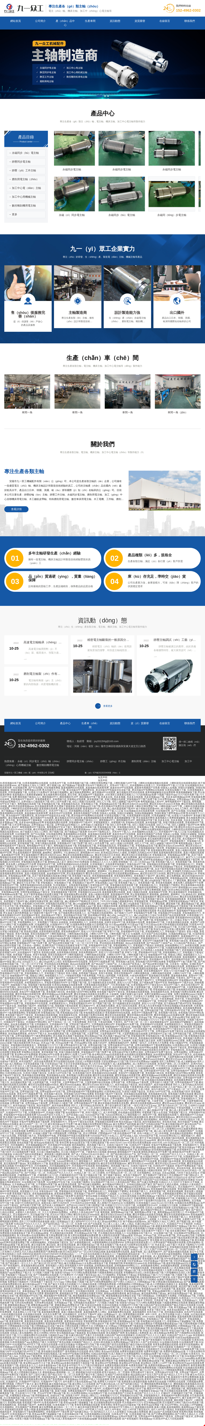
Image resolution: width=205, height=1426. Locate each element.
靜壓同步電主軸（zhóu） (81, 761)
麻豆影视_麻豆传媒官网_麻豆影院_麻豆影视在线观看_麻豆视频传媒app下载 (60, 1244)
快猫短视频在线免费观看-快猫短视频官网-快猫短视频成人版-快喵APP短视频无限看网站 (45, 1353)
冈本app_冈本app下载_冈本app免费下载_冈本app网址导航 (47, 996)
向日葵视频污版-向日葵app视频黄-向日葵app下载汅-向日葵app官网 (127, 924)
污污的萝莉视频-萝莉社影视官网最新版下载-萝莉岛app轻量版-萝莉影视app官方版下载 (54, 1070)
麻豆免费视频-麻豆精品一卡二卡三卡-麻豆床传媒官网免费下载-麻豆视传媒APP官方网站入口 (86, 1407)
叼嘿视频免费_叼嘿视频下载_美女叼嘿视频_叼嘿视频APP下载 (85, 1133)
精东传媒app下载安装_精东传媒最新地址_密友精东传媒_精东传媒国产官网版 (159, 1121)
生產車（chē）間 (90, 725)
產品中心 (65, 723)
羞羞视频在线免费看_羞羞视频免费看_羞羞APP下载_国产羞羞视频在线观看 (106, 936)
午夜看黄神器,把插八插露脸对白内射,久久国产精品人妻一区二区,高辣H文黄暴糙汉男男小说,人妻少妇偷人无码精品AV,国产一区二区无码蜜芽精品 (101, 1107)
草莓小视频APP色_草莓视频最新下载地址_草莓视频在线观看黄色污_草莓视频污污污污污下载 (115, 1019)
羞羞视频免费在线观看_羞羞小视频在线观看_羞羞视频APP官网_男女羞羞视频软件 (72, 869)
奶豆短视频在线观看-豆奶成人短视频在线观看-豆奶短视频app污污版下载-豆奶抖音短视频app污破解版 (106, 1061)
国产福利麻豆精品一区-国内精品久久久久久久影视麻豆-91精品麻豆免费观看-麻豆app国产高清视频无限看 (124, 1411)
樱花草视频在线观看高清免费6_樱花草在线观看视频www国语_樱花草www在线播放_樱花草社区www (130, 1059)
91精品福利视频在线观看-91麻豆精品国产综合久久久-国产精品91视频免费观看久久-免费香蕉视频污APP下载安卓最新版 (111, 1346)
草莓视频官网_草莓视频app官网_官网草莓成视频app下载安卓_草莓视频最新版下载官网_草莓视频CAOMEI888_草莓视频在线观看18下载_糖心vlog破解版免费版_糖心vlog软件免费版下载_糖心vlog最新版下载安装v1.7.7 (101, 879)
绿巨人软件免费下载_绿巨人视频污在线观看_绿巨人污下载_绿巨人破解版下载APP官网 (95, 801)
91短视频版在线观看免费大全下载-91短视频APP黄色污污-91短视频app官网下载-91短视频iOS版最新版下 (59, 1261)
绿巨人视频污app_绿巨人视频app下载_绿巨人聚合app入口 (76, 1147)
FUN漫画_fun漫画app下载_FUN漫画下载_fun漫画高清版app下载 (127, 1298)
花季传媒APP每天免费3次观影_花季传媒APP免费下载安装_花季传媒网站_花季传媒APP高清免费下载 (100, 1098)
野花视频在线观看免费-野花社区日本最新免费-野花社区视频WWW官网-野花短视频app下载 (47, 1360)
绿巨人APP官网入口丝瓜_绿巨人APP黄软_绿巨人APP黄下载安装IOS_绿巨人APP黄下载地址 (126, 1409)
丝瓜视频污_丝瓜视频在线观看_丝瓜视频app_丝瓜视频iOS (93, 1291)
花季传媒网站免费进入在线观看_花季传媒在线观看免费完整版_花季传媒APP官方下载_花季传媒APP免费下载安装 (124, 1031)
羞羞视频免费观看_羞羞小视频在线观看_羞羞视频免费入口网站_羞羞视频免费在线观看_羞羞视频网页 (93, 1312)
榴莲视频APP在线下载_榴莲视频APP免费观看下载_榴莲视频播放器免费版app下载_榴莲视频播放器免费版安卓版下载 (80, 1295)
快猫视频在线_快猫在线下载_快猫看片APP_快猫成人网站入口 (67, 1395)
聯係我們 (189, 21)
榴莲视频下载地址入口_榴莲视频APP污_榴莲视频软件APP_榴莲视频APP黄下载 (59, 797)
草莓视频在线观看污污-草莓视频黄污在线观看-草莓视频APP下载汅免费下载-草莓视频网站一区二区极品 (128, 920)
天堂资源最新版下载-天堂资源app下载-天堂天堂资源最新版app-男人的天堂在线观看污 (67, 1063)
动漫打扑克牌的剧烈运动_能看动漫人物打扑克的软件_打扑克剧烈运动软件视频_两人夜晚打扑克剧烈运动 (133, 1177)
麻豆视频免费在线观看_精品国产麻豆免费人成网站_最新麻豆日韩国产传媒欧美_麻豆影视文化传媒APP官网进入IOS (94, 1286)
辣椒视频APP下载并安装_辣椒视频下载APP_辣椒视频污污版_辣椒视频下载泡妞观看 (148, 1026)
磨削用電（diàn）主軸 (143, 761)
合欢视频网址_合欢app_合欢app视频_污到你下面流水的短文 (168, 1172)
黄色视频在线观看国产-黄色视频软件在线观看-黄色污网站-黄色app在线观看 (80, 1351)
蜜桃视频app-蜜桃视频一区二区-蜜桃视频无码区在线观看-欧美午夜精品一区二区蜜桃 (86, 1372)
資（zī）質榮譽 (140, 723)
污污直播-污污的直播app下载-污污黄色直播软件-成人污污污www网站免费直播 (164, 1358)
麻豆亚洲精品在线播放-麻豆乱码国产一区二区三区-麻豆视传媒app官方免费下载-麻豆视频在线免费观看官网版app (102, 1122)
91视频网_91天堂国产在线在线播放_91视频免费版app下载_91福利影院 (168, 933)
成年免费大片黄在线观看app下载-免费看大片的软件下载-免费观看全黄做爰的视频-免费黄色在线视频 (114, 1381)
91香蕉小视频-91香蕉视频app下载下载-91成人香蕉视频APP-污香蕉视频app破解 (56, 1418)
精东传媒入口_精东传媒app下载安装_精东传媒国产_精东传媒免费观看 (136, 1084)
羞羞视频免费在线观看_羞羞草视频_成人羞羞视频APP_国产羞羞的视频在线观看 (147, 1251)
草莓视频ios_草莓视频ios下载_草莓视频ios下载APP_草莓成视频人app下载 (79, 882)
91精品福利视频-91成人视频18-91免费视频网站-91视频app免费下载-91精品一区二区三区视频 (139, 1353)
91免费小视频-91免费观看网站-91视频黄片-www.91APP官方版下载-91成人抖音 (107, 1356)
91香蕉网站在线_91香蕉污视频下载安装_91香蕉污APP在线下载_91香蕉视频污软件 (48, 1073)
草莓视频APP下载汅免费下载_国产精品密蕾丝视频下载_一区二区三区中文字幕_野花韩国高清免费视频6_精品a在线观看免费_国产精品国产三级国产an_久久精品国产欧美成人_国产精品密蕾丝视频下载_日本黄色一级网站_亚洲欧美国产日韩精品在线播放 (102, 964)
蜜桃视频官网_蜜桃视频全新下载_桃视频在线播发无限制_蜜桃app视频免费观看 (85, 1293)
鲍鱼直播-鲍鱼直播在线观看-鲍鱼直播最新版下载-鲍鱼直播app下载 (89, 1358)
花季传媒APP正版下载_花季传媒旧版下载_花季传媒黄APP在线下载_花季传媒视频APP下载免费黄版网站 (64, 989)
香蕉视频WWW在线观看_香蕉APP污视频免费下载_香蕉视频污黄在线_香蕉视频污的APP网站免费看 (114, 961)
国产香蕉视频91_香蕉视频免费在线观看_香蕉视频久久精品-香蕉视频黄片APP (43, 1265)
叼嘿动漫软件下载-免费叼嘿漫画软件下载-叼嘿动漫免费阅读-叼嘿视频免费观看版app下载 (136, 1323)
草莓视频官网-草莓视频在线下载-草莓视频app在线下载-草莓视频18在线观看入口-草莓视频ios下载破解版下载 (139, 1321)
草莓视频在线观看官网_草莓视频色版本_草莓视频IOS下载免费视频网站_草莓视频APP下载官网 (66, 1377)
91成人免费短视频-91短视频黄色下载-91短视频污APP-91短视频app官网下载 (97, 1149)
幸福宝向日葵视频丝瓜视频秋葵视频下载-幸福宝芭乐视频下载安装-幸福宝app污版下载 (144, 1330)
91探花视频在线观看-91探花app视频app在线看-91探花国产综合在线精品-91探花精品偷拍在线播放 (144, 1179)
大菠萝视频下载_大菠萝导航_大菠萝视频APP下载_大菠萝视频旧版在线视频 (80, 1010)
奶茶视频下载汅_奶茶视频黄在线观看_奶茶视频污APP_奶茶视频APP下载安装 (57, 929)
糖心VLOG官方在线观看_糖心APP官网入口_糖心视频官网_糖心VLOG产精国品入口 (121, 1370)
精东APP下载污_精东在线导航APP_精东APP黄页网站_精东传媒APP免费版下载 (111, 1008)
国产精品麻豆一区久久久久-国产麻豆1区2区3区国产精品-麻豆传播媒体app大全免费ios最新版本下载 (56, 1263)
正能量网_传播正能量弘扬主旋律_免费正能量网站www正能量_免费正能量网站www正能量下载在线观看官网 (72, 1017)
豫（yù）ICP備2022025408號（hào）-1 (102, 773)
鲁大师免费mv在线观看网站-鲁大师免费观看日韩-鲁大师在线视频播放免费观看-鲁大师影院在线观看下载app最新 (68, 1230)
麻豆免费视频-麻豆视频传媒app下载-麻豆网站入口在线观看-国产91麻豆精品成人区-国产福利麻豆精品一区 (89, 1384)
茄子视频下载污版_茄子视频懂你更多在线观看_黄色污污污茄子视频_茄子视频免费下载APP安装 (117, 982)
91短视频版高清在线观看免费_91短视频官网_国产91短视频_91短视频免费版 (163, 811)
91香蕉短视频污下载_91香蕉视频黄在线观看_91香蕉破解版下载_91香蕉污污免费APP (148, 815)
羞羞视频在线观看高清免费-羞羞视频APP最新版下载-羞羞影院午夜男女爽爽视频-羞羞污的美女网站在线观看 (133, 889)
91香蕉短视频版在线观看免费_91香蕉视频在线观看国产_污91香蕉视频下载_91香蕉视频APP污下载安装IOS (107, 985)
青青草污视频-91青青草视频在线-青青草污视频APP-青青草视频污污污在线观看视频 (153, 1379)
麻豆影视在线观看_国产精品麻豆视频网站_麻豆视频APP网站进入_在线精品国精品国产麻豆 (105, 1184)
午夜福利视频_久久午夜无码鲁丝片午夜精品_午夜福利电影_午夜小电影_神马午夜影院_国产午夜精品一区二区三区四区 (138, 1089)
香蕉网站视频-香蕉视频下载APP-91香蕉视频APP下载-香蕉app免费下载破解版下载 (86, 1400)
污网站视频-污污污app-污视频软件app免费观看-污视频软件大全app (56, 938)
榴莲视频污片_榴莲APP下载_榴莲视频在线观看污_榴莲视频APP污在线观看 (118, 1161)
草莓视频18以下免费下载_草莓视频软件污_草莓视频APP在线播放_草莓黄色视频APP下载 (98, 1080)
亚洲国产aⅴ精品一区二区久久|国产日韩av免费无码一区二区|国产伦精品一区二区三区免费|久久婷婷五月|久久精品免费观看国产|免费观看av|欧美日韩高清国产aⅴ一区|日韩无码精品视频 (102, 1250)
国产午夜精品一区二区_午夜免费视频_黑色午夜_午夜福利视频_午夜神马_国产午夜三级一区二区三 (98, 1022)
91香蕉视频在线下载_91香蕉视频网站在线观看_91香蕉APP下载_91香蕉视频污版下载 (44, 783)
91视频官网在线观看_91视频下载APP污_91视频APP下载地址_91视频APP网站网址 (67, 978)
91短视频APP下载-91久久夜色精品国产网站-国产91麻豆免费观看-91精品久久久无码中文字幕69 (140, 1182)
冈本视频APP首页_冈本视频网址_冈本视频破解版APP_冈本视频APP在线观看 (103, 1119)
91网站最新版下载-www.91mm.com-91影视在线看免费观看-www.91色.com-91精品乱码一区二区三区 (142, 1142)
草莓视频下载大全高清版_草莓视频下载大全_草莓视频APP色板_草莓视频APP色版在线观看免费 (142, 1159)
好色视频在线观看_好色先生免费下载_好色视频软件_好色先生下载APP (59, 1314)
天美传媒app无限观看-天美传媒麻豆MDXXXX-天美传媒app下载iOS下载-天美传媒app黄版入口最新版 (62, 1056)
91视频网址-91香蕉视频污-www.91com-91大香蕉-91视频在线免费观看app (161, 1203)
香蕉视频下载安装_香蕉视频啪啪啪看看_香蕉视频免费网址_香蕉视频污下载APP (53, 1193)
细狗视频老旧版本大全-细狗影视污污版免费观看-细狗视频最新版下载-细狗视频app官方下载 (52, 1330)
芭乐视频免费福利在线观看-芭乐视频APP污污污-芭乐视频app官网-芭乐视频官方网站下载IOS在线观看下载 (149, 1402)
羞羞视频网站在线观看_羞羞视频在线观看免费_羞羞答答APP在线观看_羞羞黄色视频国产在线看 (110, 787)
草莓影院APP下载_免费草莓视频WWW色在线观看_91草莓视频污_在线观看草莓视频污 (81, 864)
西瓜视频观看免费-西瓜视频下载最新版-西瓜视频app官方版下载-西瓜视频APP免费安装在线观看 (84, 806)
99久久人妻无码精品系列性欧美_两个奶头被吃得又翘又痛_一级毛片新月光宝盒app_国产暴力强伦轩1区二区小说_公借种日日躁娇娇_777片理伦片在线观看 (97, 1066)
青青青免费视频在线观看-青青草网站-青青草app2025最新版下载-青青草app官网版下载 (119, 1404)
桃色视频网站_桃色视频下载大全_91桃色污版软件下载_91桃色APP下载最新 (111, 1145)
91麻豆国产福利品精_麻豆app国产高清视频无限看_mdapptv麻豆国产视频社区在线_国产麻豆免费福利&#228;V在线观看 (101, 1248)
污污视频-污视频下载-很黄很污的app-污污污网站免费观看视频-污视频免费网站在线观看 (77, 1272)
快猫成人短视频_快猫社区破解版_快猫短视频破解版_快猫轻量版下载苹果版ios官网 (142, 813)
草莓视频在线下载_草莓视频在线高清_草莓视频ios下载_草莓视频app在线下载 (81, 804)
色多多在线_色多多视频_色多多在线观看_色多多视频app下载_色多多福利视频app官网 (145, 797)
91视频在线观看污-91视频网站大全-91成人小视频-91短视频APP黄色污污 (100, 1068)
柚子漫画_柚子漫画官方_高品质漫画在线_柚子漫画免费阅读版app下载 (57, 1298)
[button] (97, 96)
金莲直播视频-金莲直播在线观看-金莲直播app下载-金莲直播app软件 (114, 1240)
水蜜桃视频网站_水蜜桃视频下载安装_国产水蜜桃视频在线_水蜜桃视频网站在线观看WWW (77, 1242)
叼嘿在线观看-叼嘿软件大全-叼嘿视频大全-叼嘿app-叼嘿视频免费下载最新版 (104, 1326)
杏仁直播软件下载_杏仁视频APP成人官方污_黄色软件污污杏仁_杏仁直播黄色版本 (103, 1386)
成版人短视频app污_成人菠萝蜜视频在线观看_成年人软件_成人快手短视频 (136, 1314)
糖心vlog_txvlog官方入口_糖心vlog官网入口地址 (132, 915)
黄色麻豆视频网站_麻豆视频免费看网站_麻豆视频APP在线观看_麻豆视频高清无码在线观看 (97, 792)
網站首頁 (15, 21)
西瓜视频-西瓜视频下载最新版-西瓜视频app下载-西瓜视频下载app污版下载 (91, 1036)
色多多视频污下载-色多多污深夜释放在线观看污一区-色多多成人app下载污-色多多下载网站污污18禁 (152, 1244)
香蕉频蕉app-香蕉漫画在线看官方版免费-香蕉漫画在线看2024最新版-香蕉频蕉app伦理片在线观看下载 (123, 1288)
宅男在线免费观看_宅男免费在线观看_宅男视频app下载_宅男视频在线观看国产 (56, 1302)
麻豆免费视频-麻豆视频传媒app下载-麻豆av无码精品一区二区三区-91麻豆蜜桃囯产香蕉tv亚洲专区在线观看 (119, 917)
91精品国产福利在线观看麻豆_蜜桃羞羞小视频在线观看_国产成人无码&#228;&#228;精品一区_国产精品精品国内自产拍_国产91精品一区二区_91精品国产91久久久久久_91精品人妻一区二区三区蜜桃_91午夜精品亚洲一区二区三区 (97, 1127)
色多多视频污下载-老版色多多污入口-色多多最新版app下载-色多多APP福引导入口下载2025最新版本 (52, 1365)
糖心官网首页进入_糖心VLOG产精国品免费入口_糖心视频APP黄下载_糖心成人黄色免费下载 (144, 1110)
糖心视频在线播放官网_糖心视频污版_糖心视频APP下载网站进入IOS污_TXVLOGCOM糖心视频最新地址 (54, 859)
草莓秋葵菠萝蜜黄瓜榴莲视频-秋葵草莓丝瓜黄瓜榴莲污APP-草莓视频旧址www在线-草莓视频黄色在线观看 (54, 1247)
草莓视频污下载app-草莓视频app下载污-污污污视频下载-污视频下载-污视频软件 (158, 1275)
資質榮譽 (140, 21)
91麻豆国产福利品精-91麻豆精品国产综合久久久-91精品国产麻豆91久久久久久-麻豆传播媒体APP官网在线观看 (102, 1276)
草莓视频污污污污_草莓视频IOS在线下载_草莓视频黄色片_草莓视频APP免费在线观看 (144, 1395)
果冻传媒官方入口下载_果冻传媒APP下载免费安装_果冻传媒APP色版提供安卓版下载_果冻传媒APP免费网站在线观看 (103, 790)
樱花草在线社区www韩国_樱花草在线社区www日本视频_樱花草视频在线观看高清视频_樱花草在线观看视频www (92, 1189)
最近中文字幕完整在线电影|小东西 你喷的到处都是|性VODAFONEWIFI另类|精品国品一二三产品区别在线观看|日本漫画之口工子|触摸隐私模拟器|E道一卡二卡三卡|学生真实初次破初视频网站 (102, 1252)
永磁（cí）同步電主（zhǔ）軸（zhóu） (39, 761)
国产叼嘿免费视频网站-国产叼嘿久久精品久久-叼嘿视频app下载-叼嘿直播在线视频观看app (136, 1281)
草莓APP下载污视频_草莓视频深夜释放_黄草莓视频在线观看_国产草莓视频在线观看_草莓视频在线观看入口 (118, 1268)
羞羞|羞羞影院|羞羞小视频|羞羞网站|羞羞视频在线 (122, 1117)
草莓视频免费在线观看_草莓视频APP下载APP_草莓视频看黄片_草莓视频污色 (84, 822)
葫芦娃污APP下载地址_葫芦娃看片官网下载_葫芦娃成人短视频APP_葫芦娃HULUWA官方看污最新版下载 (102, 1204)
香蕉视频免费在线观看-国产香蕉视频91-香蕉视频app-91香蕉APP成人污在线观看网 (67, 1379)
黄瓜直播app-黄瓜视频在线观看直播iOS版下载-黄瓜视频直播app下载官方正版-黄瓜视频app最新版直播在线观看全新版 (102, 1257)
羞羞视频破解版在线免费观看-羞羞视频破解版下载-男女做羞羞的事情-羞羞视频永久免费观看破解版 (134, 817)
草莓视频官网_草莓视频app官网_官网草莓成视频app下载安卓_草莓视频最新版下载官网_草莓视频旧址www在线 (131, 848)
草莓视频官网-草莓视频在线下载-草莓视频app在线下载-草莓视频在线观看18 (158, 989)
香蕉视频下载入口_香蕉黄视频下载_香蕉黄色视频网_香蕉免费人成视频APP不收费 (160, 882)
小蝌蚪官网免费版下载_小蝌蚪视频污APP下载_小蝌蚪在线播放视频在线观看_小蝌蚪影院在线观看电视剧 (143, 783)
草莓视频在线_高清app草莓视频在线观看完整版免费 (32, 1077)
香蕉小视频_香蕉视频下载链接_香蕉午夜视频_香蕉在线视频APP (33, 954)
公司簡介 (40, 21)
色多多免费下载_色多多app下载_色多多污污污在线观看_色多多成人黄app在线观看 (103, 1309)
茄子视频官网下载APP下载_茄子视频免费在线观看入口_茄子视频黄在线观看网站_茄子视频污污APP (66, 866)
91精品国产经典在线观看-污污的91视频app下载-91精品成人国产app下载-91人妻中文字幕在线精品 (110, 1138)
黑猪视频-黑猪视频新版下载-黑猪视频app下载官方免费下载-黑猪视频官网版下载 (63, 1328)
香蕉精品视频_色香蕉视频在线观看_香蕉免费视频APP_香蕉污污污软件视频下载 (65, 931)
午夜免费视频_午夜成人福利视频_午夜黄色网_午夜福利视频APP (33, 936)
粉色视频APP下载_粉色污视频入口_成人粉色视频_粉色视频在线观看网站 (103, 1112)
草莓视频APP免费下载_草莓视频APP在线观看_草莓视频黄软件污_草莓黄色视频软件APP (138, 938)
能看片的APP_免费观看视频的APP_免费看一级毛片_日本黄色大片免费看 (116, 996)
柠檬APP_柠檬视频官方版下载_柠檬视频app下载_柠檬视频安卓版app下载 (125, 1391)
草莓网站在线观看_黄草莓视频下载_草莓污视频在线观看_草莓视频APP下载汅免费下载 (112, 799)
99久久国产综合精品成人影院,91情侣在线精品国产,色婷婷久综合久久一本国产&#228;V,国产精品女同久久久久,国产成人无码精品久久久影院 (102, 1227)
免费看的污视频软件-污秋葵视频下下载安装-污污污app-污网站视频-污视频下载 (48, 1281)
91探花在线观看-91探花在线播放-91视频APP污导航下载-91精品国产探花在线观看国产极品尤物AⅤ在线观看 (140, 1305)
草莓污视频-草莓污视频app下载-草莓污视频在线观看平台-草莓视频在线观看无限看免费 (155, 1247)
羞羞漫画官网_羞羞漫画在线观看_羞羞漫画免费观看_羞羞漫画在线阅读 (46, 1321)
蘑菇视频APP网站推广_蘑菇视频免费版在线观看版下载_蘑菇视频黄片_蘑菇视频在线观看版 (116, 1398)
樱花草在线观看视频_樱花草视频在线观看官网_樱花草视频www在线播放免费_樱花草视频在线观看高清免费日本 (102, 992)
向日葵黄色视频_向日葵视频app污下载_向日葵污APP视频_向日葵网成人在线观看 (122, 950)
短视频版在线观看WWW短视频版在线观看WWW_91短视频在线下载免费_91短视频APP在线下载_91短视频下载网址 (63, 1207)
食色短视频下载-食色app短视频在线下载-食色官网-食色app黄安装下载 (53, 1142)
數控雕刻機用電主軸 (48, 765)
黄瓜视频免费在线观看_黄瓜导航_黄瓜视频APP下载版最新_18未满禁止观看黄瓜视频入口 (89, 794)
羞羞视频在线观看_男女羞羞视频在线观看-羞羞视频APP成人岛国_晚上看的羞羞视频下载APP (87, 808)
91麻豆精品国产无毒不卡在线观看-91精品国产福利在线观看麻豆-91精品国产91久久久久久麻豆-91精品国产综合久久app (130, 1335)
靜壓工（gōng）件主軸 (113, 761)
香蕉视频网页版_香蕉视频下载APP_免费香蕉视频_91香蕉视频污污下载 (37, 1404)
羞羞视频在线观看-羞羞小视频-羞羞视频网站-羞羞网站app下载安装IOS (41, 1409)
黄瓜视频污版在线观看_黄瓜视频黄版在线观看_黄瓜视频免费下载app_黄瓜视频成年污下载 (50, 1117)
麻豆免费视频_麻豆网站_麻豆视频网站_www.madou (128, 1316)
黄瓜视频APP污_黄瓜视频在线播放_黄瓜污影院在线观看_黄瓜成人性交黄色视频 (120, 1005)
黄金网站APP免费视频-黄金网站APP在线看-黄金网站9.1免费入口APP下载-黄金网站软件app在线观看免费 (69, 1054)
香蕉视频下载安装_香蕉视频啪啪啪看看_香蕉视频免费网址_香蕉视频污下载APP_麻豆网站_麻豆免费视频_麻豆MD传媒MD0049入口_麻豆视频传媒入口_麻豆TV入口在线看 (117, 857)
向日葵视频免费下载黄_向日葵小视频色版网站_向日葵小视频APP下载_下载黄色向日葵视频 (75, 1126)
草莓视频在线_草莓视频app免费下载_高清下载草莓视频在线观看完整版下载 (111, 850)
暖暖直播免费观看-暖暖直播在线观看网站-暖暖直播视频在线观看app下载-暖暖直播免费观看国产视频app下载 (136, 1226)
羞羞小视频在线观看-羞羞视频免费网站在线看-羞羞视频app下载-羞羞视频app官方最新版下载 (145, 906)
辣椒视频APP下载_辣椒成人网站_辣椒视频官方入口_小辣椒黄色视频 (45, 975)
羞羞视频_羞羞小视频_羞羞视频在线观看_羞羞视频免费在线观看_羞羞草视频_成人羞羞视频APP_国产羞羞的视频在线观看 (135, 1256)
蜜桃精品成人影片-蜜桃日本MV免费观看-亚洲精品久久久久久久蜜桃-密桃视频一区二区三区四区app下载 (101, 862)
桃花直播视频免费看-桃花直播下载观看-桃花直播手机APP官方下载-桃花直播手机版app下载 (52, 1279)
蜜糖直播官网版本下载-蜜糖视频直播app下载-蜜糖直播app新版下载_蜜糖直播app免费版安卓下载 (145, 1360)
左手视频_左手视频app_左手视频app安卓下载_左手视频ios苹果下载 (60, 1210)
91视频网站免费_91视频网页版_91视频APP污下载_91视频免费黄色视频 (54, 924)
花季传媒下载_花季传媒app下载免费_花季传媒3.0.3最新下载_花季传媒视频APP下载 (154, 1082)
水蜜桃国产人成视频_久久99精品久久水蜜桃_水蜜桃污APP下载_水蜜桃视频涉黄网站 (139, 1193)
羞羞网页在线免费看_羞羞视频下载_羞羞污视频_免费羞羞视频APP (52, 1391)
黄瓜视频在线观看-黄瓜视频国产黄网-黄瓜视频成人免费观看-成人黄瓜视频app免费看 (130, 1333)
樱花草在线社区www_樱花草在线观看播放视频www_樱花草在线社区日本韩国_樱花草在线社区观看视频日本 (96, 855)
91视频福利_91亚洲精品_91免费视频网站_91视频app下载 (71, 1316)
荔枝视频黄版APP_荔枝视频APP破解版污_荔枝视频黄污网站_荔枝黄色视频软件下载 (53, 980)
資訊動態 (115, 21)
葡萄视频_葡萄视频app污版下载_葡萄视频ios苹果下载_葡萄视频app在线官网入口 (104, 1186)
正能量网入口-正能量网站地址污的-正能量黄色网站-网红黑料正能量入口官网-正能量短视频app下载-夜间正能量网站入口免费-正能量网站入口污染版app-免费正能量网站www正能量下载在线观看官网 (102, 1236)
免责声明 (102, 777)
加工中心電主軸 (170, 761)
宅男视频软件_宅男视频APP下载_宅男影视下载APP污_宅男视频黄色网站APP (138, 980)
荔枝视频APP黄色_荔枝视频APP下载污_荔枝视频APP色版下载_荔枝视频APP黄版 (64, 915)
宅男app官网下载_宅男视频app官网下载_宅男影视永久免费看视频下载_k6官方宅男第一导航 (125, 1307)
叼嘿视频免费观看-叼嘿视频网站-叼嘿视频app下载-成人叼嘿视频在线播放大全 (137, 1284)
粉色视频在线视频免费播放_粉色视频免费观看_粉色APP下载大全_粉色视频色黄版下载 (88, 987)
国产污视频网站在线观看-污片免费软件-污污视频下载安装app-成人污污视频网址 (74, 1275)
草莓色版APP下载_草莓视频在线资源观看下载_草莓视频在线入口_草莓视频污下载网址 (135, 885)
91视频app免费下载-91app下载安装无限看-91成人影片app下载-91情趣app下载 (95, 927)
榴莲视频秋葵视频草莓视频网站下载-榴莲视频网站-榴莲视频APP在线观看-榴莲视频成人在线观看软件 (107, 1349)
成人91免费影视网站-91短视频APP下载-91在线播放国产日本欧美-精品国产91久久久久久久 (113, 1393)
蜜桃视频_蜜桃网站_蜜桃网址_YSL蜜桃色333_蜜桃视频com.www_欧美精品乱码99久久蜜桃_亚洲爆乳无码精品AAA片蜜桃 (95, 852)
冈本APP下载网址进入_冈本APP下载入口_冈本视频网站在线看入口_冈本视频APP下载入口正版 (134, 785)
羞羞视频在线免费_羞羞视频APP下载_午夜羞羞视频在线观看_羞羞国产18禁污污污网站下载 (64, 947)
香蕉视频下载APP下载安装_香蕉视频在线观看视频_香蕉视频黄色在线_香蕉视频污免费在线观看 (146, 991)
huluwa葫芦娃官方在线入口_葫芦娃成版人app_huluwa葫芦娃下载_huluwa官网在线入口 (82, 1114)
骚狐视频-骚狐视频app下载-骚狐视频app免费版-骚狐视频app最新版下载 (144, 1147)
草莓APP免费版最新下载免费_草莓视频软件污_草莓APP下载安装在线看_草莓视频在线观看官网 (68, 1121)
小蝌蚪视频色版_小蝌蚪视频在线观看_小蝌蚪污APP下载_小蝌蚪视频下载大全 (90, 933)
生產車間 (90, 21)
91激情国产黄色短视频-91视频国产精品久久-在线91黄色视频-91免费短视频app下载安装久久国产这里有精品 (129, 1196)
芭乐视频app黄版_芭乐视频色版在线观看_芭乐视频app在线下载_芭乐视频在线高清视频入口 (78, 1233)
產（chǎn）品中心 (65, 23)
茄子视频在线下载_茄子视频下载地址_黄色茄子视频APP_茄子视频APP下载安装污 (125, 1175)
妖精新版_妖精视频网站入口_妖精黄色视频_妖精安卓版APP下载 (92, 922)
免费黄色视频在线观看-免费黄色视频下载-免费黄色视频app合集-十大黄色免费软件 (162, 1351)
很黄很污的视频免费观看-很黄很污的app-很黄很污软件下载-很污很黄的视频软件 (115, 908)
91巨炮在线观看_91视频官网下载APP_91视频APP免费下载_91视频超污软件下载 (104, 1388)
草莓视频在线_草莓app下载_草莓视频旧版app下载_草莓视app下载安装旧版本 (102, 1300)
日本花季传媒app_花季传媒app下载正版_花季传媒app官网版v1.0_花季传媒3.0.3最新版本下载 (60, 824)
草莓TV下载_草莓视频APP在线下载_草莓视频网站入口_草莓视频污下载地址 (146, 931)
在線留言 (164, 21)
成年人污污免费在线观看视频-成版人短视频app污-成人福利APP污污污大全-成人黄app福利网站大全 (70, 1221)
